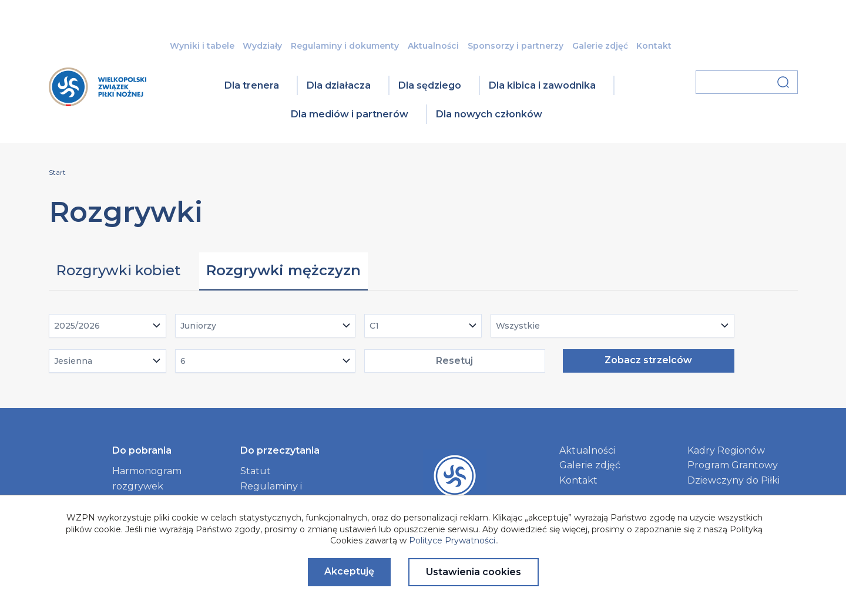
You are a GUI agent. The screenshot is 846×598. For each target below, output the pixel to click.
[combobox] (107, 325)
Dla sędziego (429, 85)
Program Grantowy (732, 465)
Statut (255, 471)
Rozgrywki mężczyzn (283, 270)
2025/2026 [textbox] (77, 325)
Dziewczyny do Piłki (733, 480)
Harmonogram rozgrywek (147, 478)
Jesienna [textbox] (73, 361)
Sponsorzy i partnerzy (515, 45)
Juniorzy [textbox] (198, 325)
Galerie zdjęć (600, 45)
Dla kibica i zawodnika (542, 85)
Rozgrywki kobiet (118, 270)
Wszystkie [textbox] (518, 325)
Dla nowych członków (489, 114)
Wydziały (262, 45)
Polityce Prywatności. (453, 540)
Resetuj (454, 360)
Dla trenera (251, 85)
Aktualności (433, 45)
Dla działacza (339, 85)
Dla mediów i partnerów (349, 114)
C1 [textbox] (374, 325)
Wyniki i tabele (202, 45)
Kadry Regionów (726, 450)
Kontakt (654, 45)
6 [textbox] (183, 361)
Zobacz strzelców (648, 360)
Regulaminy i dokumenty (345, 45)
